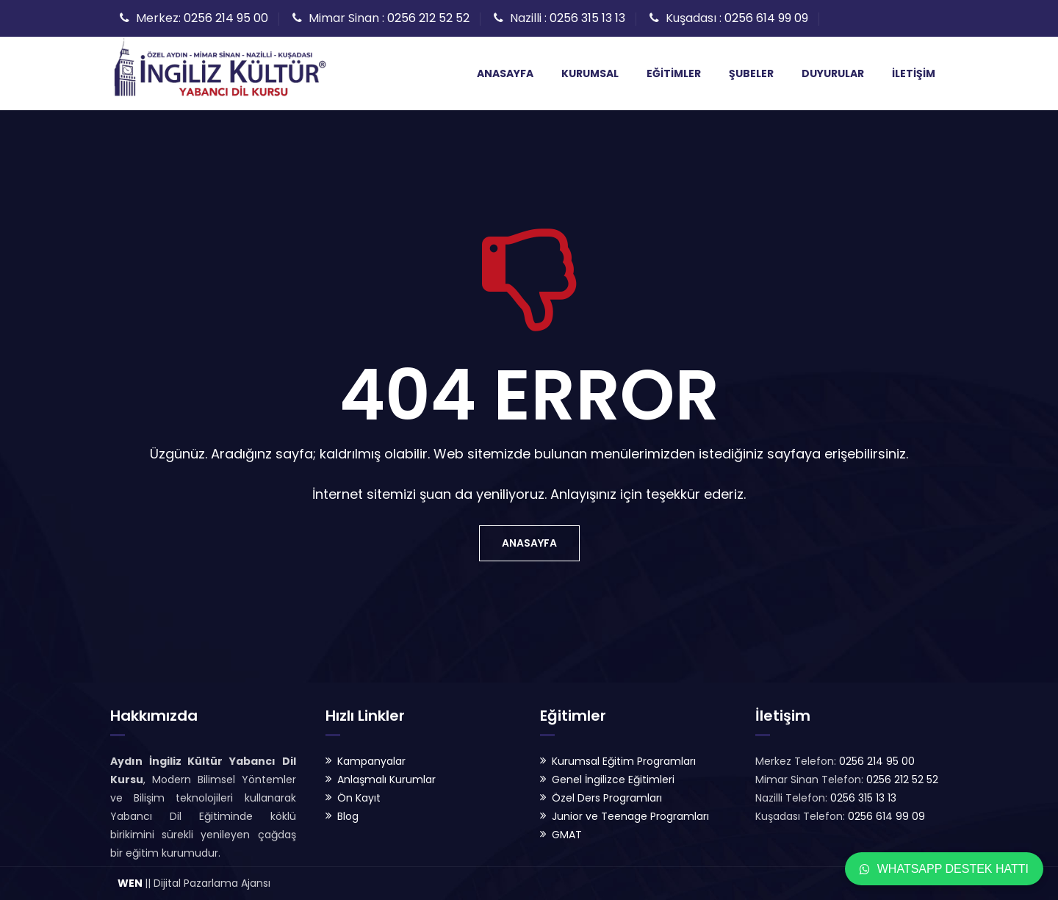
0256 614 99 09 (766, 18)
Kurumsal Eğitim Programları (624, 761)
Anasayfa (505, 73)
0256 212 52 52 (428, 18)
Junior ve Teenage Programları (630, 816)
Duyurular (833, 73)
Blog (348, 816)
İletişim (913, 73)
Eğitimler (674, 73)
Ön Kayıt (359, 798)
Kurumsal (590, 73)
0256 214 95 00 (226, 18)
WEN (130, 883)
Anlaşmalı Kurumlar (386, 779)
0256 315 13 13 (587, 18)
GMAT (567, 834)
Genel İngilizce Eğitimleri (613, 779)
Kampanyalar (371, 761)
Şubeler (751, 73)
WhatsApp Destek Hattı (944, 869)
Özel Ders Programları (607, 798)
